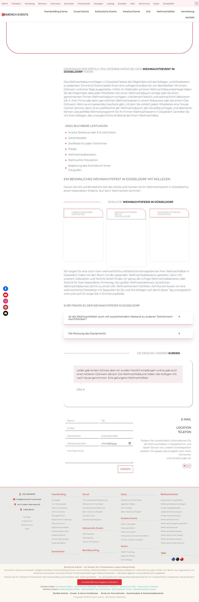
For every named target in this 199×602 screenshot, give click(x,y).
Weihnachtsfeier (166, 11)
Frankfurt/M (84, 3)
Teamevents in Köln (127, 587)
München (69, 3)
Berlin (5, 3)
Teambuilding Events (55, 11)
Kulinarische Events (106, 11)
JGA (148, 11)
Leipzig (110, 3)
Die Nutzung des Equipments (87, 333)
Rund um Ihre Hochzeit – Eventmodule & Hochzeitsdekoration (132, 593)
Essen (156, 3)
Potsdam (16, 3)
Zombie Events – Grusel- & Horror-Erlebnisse (75, 593)
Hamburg (30, 3)
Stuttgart (98, 3)
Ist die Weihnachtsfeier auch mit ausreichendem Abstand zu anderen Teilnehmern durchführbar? (120, 318)
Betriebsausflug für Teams (145, 589)
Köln (132, 3)
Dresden (122, 3)
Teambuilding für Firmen (69, 589)
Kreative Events (131, 11)
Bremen (42, 3)
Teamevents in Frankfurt (147, 587)
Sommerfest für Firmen (122, 589)
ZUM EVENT (83, 251)
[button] (196, 3)
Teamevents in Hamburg (85, 587)
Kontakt (190, 17)
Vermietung (187, 11)
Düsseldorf (168, 3)
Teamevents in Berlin (64, 587)
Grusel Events (81, 11)
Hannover (55, 3)
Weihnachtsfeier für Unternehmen (96, 589)
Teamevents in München (107, 587)
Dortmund (144, 3)
